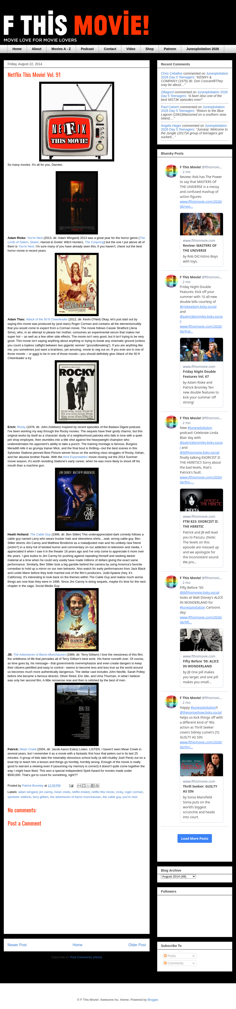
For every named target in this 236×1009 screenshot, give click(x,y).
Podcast (87, 49)
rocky (119, 792)
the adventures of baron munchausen (75, 797)
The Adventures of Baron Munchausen (39, 654)
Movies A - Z (61, 49)
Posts (170, 956)
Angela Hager (171, 125)
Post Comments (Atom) (86, 957)
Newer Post (17, 945)
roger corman (134, 792)
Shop (149, 49)
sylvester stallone (19, 797)
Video (130, 49)
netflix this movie (102, 792)
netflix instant (81, 792)
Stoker (34, 242)
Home (17, 49)
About (36, 49)
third (75, 457)
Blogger (153, 999)
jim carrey (45, 792)
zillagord (167, 92)
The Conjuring (94, 242)
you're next (129, 797)
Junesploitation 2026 (202, 49)
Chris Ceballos (171, 73)
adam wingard (28, 792)
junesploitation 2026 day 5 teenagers (193, 109)
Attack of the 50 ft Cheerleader (46, 319)
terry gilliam (40, 797)
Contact (110, 49)
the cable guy (112, 797)
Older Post (137, 945)
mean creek (62, 792)
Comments (174, 963)
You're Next (26, 246)
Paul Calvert (170, 107)
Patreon (170, 49)
